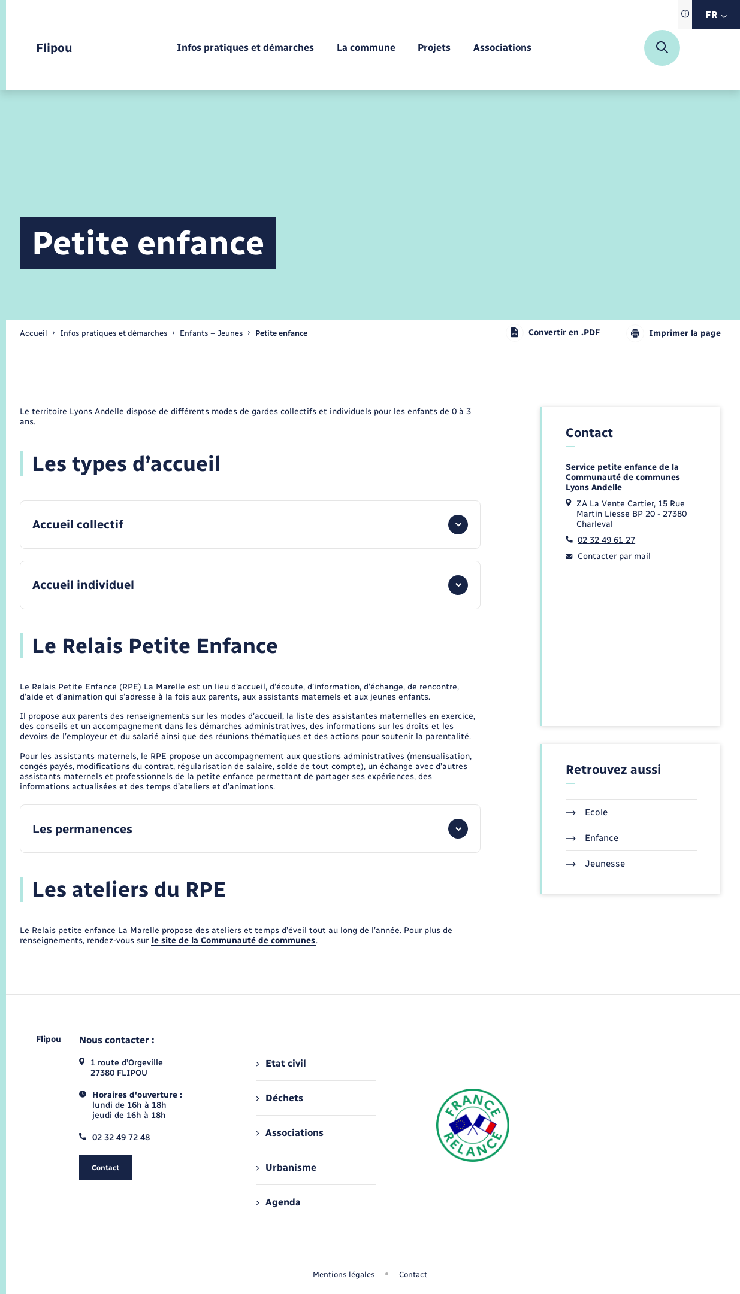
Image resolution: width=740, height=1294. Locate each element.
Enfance (592, 838)
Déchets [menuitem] (279, 1098)
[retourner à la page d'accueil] (54, 48)
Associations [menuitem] (290, 1132)
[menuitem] (245, 48)
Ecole (587, 812)
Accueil (33, 333)
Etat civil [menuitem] (281, 1063)
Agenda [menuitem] (278, 1202)
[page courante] (281, 333)
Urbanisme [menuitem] (286, 1167)
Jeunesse (595, 863)
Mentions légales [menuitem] (344, 1274)
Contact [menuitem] (413, 1274)
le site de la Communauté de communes (233, 940)
